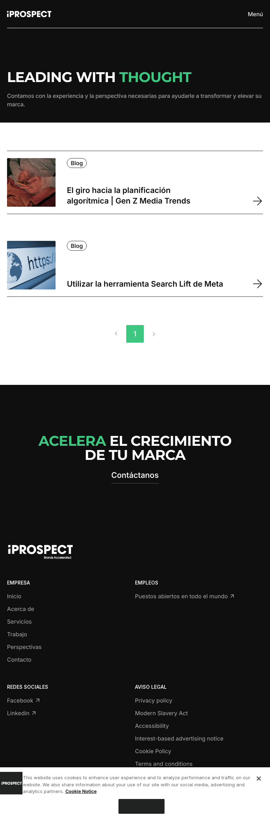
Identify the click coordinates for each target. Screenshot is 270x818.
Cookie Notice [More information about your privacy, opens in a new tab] (81, 793)
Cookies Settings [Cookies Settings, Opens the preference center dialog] (141, 808)
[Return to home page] (29, 14)
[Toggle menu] (255, 14)
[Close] (258, 780)
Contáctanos (135, 475)
